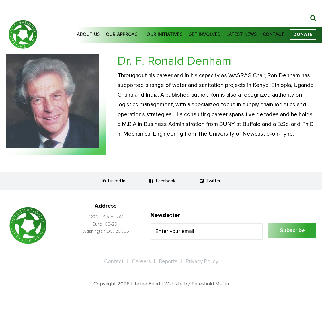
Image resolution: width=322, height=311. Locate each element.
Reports (168, 261)
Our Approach (123, 34)
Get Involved (204, 34)
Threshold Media (210, 284)
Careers (141, 261)
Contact (273, 34)
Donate (303, 34)
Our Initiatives (165, 34)
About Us (88, 34)
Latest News (242, 34)
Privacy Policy (202, 261)
